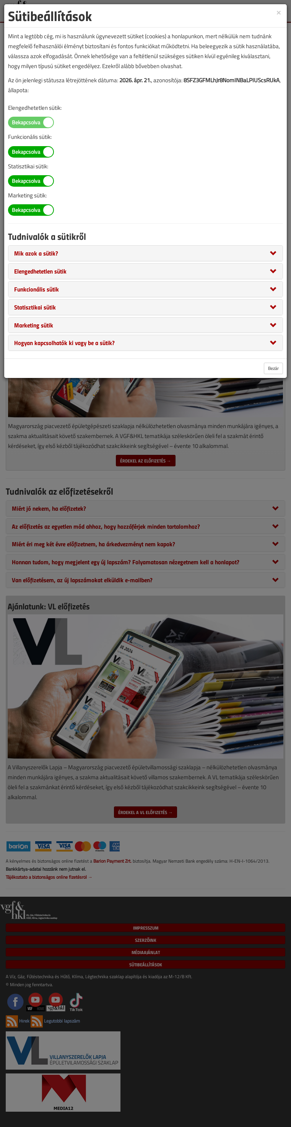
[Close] (278, 12)
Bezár (273, 368)
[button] (36, 253)
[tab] (145, 253)
